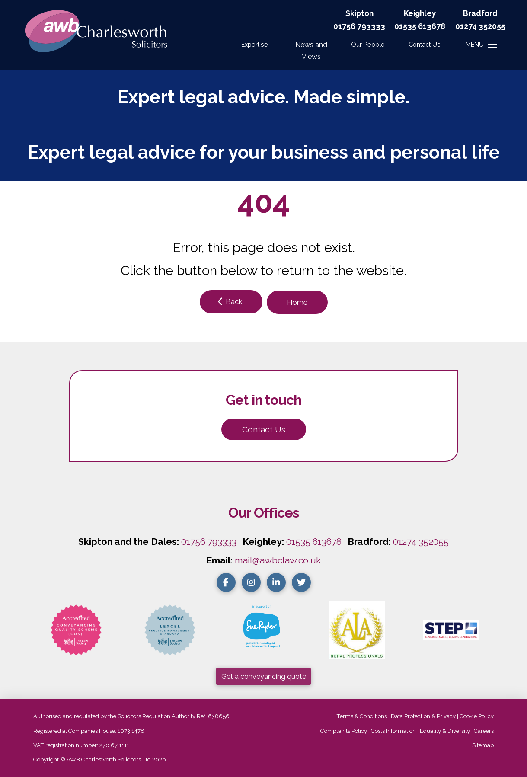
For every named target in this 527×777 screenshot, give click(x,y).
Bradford (480, 13)
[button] (425, 45)
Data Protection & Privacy (423, 716)
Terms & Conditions (361, 716)
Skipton (359, 13)
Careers (484, 731)
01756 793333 (359, 26)
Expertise (254, 44)
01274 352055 (480, 26)
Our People (368, 44)
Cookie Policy (477, 716)
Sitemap (483, 745)
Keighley (420, 13)
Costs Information (393, 731)
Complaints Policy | (345, 731)
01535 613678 (314, 541)
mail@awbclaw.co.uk (278, 560)
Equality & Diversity (445, 731)
